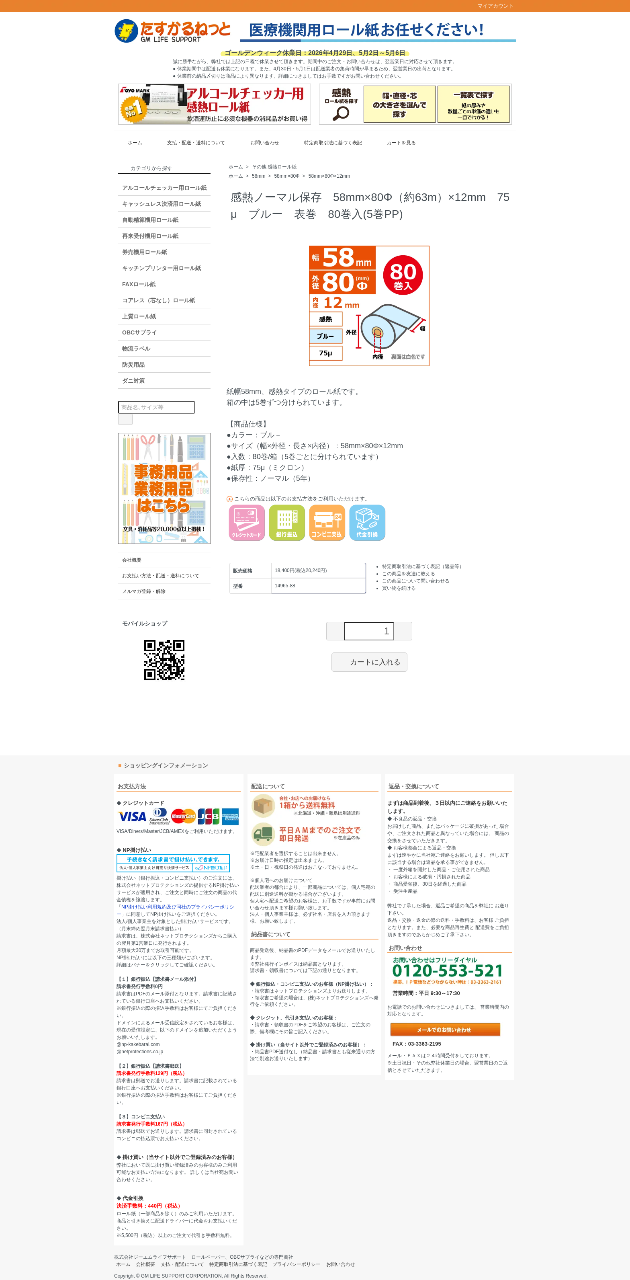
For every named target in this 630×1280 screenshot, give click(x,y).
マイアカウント (491, 6)
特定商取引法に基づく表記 (327, 143)
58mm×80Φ (286, 176)
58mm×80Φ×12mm (329, 176)
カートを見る (395, 143)
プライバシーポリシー (296, 1264)
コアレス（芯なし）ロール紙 (158, 300)
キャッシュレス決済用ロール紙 (161, 204)
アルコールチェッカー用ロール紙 (164, 188)
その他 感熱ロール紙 (274, 167)
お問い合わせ (259, 143)
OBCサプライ (139, 332)
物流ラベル (136, 348)
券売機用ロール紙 (144, 252)
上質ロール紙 (139, 316)
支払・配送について (182, 1264)
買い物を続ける (399, 588)
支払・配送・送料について (190, 143)
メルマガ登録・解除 (144, 591)
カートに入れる (369, 662)
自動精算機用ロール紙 (150, 220)
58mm (258, 176)
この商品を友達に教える (408, 573)
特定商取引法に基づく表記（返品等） (423, 566)
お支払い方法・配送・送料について (160, 575)
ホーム (129, 143)
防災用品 (133, 364)
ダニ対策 (133, 380)
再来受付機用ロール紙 (150, 236)
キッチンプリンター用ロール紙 (161, 268)
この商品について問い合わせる (416, 581)
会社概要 (131, 560)
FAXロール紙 (138, 284)
